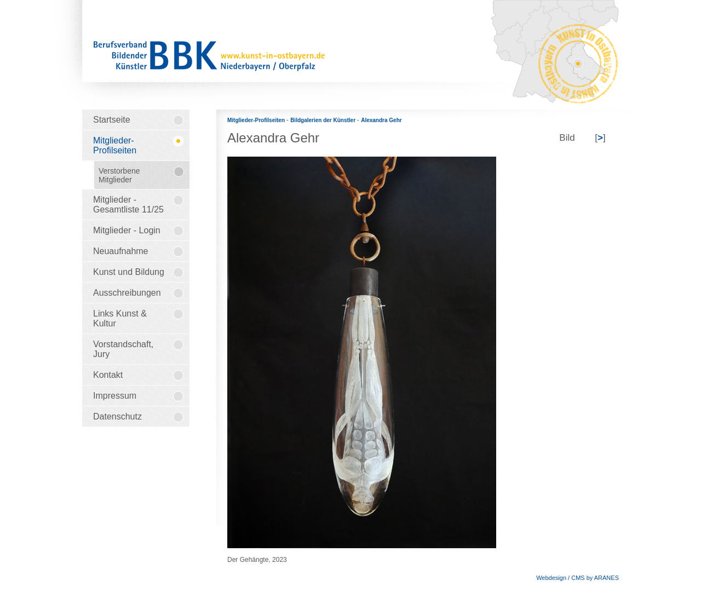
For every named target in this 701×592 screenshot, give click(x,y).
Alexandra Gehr (381, 120)
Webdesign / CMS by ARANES (577, 577)
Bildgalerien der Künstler (323, 120)
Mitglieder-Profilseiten (256, 120)
